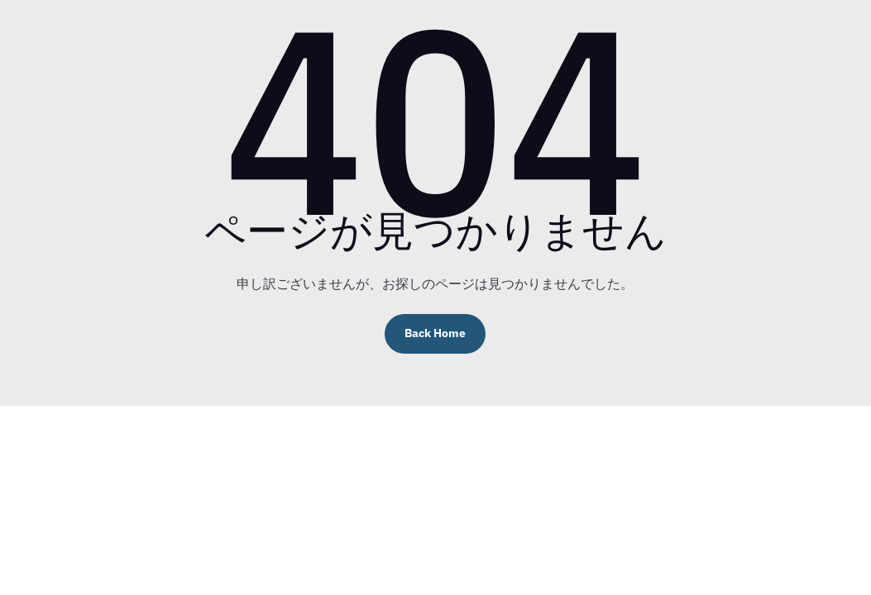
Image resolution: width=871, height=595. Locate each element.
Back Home (435, 333)
